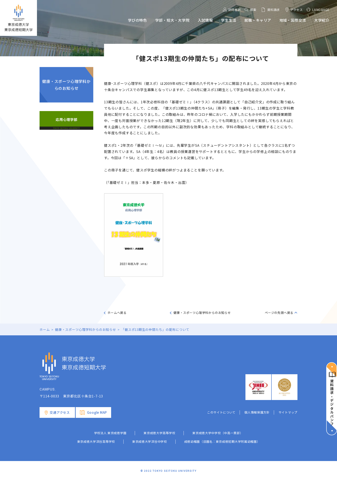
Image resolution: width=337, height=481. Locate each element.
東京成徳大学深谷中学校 (149, 441)
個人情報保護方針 (257, 412)
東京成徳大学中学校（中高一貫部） (217, 433)
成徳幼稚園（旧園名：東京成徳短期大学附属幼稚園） (222, 441)
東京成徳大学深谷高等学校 (96, 441)
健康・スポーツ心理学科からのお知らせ (66, 84)
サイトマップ (288, 412)
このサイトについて (221, 412)
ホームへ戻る (117, 312)
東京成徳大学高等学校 (159, 433)
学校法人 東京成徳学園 (110, 433)
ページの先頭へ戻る (279, 312)
